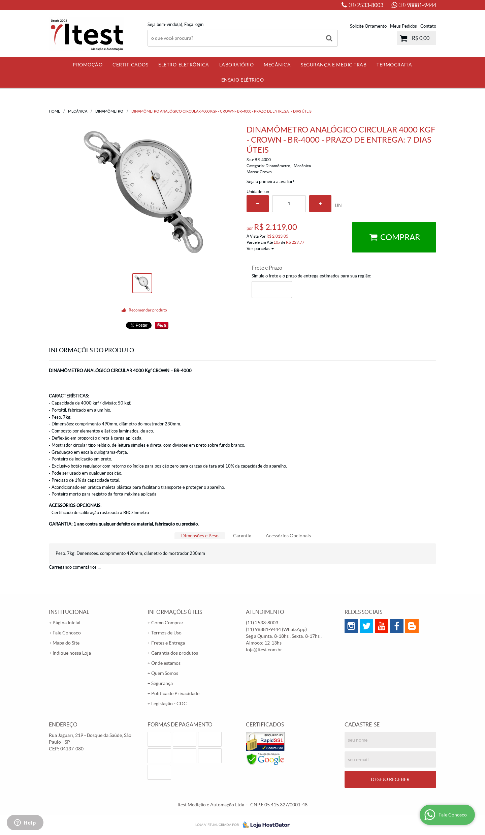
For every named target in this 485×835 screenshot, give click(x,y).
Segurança (162, 683)
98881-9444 (417, 5)
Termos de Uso (166, 632)
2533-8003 (366, 5)
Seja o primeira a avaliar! (270, 181)
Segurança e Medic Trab (333, 64)
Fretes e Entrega (168, 643)
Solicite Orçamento (368, 26)
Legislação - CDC (169, 703)
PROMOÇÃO (87, 64)
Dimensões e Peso (200, 535)
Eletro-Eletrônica (183, 64)
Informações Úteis (175, 612)
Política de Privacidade (175, 693)
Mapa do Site (66, 643)
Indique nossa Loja (72, 653)
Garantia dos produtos (174, 653)
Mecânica (277, 64)
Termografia (394, 64)
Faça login (193, 24)
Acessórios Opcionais (288, 535)
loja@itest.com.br (264, 649)
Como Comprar (167, 622)
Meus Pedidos (403, 26)
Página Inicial (66, 622)
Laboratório (236, 64)
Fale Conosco (67, 632)
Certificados (130, 64)
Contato (428, 26)
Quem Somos (164, 673)
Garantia (242, 535)
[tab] (199, 535)
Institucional (69, 612)
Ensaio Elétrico (242, 80)
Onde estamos (166, 663)
